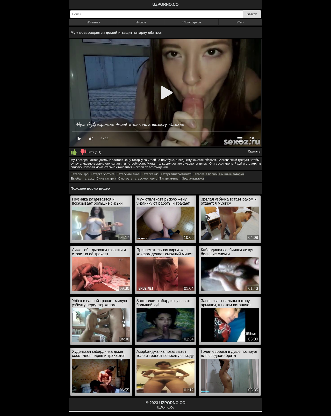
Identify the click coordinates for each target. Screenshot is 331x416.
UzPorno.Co (165, 407)
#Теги (240, 22)
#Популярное (191, 22)
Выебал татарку (82, 178)
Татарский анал (128, 174)
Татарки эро (79, 174)
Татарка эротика (103, 174)
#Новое (141, 22)
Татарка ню (150, 174)
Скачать (254, 151)
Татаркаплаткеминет (176, 174)
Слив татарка (106, 178)
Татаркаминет (169, 178)
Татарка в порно (205, 174)
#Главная (93, 22)
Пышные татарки (231, 174)
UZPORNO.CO (165, 4)
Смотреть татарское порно (137, 178)
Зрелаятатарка (193, 178)
